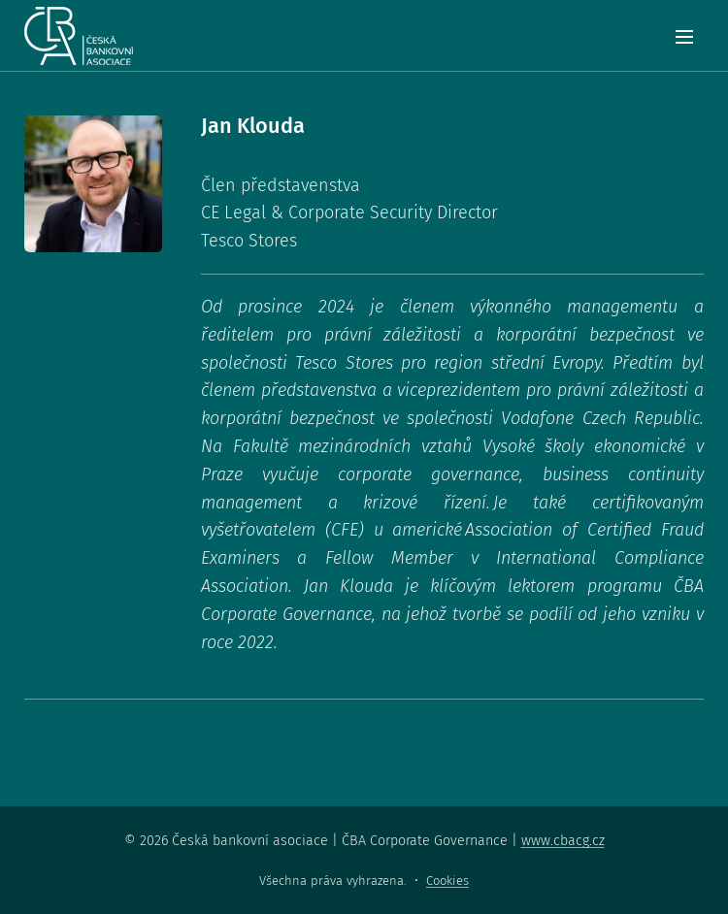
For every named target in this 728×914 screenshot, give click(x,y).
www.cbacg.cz (563, 840)
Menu (684, 37)
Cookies (447, 880)
